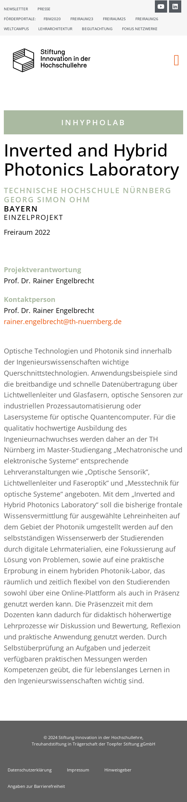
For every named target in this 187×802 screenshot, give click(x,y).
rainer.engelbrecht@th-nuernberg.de (63, 321)
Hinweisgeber (118, 770)
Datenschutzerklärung (30, 770)
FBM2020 (52, 18)
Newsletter (16, 8)
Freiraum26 (146, 18)
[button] (176, 60)
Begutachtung (97, 28)
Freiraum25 (114, 18)
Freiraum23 (81, 18)
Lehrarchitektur (55, 28)
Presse (43, 8)
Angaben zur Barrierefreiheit (36, 786)
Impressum (78, 770)
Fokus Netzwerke (140, 28)
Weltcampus (16, 28)
